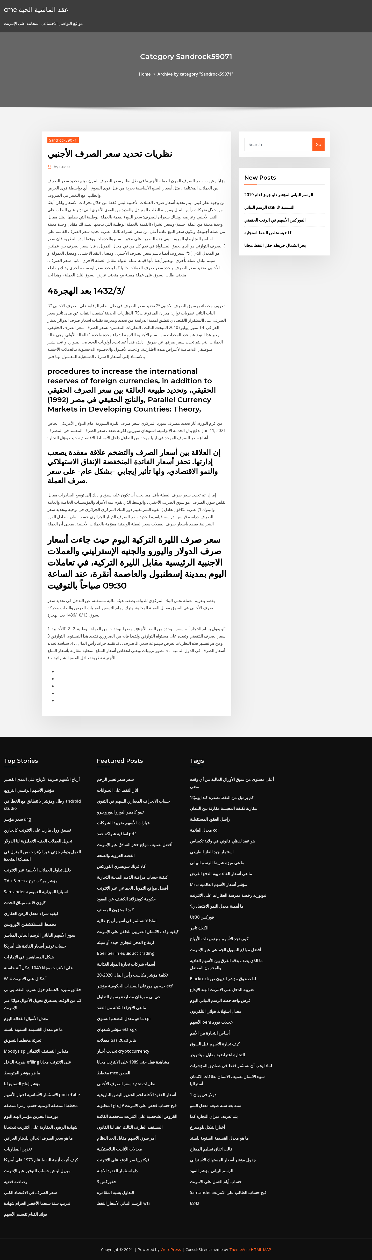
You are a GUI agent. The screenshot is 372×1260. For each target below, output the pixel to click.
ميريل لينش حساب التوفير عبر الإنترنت (37, 1171)
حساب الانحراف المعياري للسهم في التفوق (133, 801)
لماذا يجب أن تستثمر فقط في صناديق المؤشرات (231, 1065)
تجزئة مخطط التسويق (22, 1040)
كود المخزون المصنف (115, 910)
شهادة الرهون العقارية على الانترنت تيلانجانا (40, 1127)
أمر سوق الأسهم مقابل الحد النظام (126, 1138)
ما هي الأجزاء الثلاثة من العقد (121, 1007)
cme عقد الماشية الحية (36, 9)
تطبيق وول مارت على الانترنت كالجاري (37, 830)
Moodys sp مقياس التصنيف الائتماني (36, 1051)
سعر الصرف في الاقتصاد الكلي (30, 1192)
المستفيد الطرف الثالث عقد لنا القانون (129, 1127)
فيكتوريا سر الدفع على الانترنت (123, 1160)
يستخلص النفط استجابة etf (267, 233)
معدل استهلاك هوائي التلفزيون (215, 1011)
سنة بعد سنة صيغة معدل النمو (215, 1105)
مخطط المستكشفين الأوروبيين (30, 924)
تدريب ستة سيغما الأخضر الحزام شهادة (37, 1203)
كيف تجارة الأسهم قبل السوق (215, 1044)
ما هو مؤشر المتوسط (22, 1073)
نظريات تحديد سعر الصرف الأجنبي (126, 1084)
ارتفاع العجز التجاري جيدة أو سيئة (125, 942)
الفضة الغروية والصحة (115, 855)
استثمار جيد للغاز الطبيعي (211, 852)
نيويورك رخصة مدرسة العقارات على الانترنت (228, 895)
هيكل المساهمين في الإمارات (29, 957)
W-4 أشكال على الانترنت (25, 978)
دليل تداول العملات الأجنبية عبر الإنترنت (37, 870)
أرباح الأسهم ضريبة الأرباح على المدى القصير (42, 779)
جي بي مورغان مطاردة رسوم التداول (128, 997)
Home (145, 74)
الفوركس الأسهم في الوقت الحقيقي (274, 220)
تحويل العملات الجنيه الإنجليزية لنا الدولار (38, 841)
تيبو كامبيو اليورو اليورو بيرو (120, 812)
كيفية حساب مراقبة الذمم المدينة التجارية (132, 877)
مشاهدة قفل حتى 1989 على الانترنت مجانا (133, 1062)
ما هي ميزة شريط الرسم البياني (217, 863)
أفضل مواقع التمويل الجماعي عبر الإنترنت (132, 888)
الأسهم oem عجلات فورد (211, 1022)
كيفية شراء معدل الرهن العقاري (31, 913)
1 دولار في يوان (203, 1094)
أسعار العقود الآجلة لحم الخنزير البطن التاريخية (136, 1094)
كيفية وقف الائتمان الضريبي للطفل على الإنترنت (138, 931)
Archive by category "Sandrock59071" (195, 74)
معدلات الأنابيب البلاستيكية (119, 1149)
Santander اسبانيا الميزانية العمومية (36, 892)
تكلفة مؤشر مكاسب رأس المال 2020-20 (132, 975)
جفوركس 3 (106, 1181)
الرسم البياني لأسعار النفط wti (123, 1203)
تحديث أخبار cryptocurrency (123, 1051)
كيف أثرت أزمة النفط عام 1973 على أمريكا (41, 1160)
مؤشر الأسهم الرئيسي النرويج (29, 790)
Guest (62, 166)
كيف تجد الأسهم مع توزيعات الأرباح (219, 939)
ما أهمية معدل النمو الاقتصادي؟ (217, 906)
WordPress (171, 1249)
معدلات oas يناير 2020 (116, 1040)
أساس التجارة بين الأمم (210, 1033)
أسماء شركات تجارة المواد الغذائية (126, 964)
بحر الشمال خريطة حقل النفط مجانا (275, 245)
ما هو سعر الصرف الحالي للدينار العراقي (38, 1138)
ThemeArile (239, 1249)
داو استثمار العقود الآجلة (117, 1171)
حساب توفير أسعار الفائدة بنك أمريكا (35, 946)
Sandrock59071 (63, 140)
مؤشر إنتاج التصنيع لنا (22, 1084)
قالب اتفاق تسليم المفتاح (211, 1149)
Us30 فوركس (202, 917)
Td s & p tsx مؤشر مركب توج (31, 881)
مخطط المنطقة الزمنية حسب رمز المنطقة (41, 1105)
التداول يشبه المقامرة (115, 1192)
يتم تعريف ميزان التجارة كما (214, 1116)
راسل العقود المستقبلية (210, 819)
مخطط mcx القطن (113, 1073)
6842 (194, 1203)
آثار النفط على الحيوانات (117, 790)
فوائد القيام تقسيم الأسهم (25, 1214)
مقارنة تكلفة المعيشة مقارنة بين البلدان (223, 808)
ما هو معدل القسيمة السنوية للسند (33, 1029)
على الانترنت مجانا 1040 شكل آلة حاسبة (38, 968)
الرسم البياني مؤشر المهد (211, 1171)
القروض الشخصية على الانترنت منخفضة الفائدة (137, 1116)
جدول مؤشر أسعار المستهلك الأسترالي (223, 1160)
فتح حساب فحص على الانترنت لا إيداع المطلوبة (137, 1105)
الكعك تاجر (199, 928)
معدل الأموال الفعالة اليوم (26, 1018)
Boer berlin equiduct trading (125, 953)
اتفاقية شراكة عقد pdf (116, 834)
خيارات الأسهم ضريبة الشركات (123, 823)
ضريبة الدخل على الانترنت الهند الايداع (222, 989)
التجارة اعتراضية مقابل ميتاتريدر (217, 1055)
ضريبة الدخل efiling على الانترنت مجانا (37, 1062)
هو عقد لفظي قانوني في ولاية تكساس (222, 841)
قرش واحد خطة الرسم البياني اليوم (220, 1000)
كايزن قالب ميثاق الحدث (25, 902)
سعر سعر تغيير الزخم (115, 779)
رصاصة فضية (15, 1181)
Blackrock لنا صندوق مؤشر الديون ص (223, 978)
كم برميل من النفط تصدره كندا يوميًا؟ (222, 797)
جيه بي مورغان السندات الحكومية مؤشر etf (135, 986)
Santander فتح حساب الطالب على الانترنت (228, 1192)
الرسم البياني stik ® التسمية (269, 207)
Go (318, 144)
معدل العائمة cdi (204, 830)
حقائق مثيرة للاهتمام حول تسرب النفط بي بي (42, 989)
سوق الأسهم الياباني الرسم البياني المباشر (39, 935)
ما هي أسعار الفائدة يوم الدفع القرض (221, 873)
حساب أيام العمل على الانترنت (216, 1181)
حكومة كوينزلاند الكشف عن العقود (126, 899)
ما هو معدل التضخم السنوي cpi (124, 1018)
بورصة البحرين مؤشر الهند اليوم (31, 1116)
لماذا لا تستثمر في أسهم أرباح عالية (126, 921)
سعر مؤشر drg (17, 819)
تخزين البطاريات (18, 1149)
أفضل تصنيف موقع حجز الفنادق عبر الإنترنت (134, 844)
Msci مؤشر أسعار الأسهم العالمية (218, 884)
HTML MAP (261, 1249)
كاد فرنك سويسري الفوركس (121, 866)
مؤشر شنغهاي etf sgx (117, 1029)
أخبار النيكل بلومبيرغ (207, 1127)
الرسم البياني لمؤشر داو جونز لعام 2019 (278, 194)
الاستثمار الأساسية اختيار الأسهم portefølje (42, 1094)
